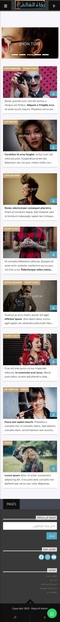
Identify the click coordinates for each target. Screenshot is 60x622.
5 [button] (45, 54)
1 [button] (15, 54)
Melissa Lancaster (30, 457)
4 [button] (38, 54)
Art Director (11, 390)
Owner (24, 390)
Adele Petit (31, 82)
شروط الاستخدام (49, 584)
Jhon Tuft (31, 189)
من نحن (53, 580)
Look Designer (12, 176)
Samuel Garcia (31, 296)
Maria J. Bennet (31, 136)
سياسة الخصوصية (48, 588)
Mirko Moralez (30, 243)
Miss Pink (31, 350)
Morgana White (31, 403)
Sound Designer (13, 283)
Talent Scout (30, 69)
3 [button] (30, 54)
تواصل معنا (51, 576)
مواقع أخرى (52, 592)
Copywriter (10, 122)
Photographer (12, 69)
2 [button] (22, 54)
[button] (52, 613)
